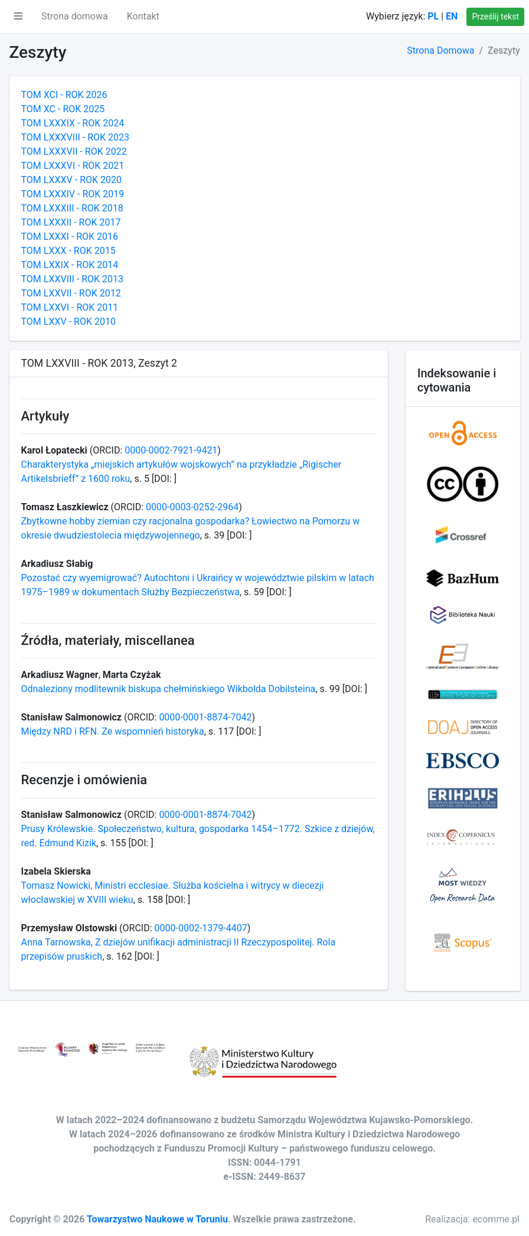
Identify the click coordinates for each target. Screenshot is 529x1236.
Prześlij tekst (495, 16)
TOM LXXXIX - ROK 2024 (73, 123)
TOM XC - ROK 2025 (63, 109)
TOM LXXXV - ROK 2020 (71, 179)
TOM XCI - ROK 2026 (64, 94)
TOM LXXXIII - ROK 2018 (72, 208)
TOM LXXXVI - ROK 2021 (73, 165)
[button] (18, 16)
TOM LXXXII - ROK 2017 (71, 222)
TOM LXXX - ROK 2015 (68, 250)
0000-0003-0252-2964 (192, 507)
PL (433, 16)
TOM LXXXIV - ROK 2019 (73, 194)
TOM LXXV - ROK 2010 (68, 321)
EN (452, 16)
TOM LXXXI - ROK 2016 (70, 236)
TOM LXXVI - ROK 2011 (70, 307)
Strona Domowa (440, 50)
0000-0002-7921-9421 (171, 450)
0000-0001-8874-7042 (205, 717)
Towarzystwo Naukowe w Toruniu (157, 1219)
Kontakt (143, 16)
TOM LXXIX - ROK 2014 (70, 264)
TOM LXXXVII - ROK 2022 (74, 151)
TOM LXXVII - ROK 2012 (71, 293)
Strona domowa (74, 16)
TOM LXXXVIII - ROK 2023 (75, 137)
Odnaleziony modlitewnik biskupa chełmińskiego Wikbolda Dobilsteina (168, 688)
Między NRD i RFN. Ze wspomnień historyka (112, 731)
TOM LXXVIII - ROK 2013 (72, 279)
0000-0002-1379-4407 (201, 928)
